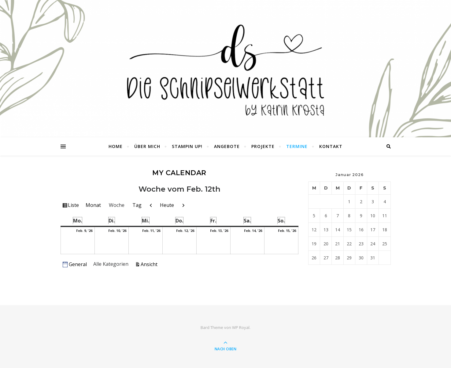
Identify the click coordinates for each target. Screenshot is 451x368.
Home (116, 146)
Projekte (263, 146)
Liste (74, 206)
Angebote (227, 146)
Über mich (147, 146)
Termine (297, 146)
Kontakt (330, 146)
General (75, 264)
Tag (137, 205)
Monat (93, 205)
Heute (167, 205)
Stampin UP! (187, 146)
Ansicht (150, 264)
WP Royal (241, 327)
